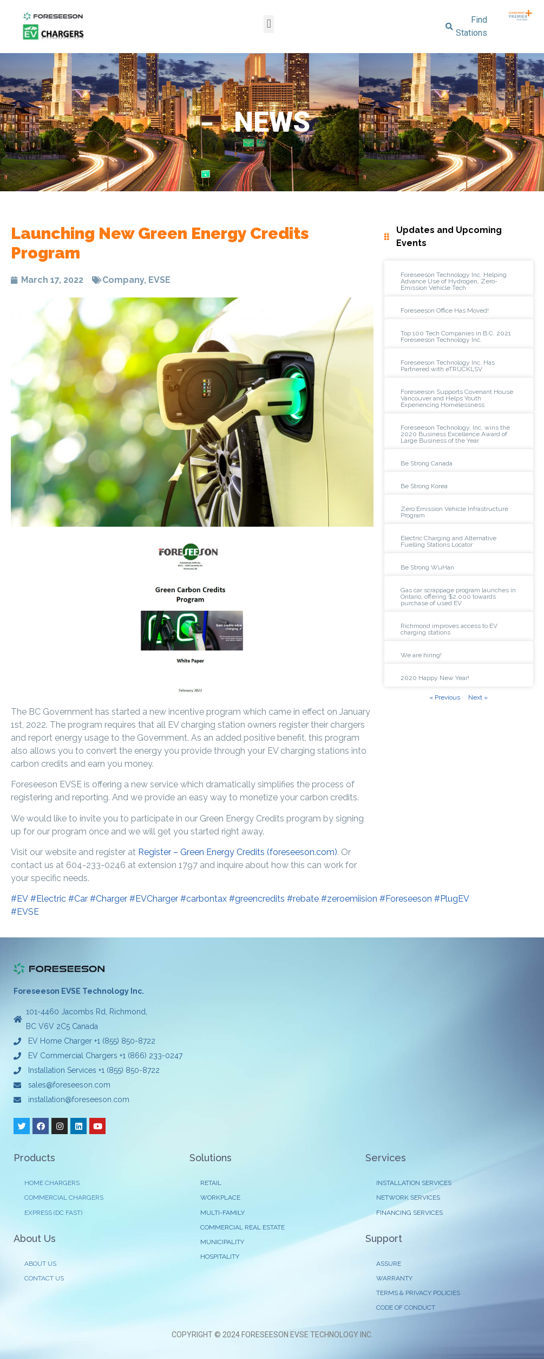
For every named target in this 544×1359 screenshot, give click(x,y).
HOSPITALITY (219, 1256)
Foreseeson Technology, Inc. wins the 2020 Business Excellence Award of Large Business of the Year (455, 434)
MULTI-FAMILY (222, 1212)
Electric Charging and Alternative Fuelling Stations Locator (448, 541)
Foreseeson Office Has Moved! (445, 310)
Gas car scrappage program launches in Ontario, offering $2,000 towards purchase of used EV (458, 596)
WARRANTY (394, 1278)
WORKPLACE (220, 1197)
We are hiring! (421, 655)
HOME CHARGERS (52, 1183)
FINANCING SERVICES (409, 1212)
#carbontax (203, 899)
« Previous (444, 697)
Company (123, 280)
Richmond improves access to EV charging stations (449, 629)
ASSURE (388, 1263)
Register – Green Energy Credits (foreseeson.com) (237, 852)
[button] (269, 24)
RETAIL (210, 1183)
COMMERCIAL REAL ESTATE (242, 1227)
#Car (78, 899)
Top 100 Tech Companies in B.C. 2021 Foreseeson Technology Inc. (456, 336)
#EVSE (25, 912)
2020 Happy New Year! (435, 678)
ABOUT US (40, 1263)
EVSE (159, 280)
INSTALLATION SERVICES (413, 1183)
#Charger (108, 899)
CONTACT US (44, 1278)
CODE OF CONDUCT (405, 1307)
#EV (19, 899)
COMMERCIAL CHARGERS (63, 1197)
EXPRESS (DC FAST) (53, 1212)
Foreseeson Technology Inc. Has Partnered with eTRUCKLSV (448, 366)
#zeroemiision (349, 899)
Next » (478, 697)
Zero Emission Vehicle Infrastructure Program (454, 512)
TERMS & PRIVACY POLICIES (418, 1293)
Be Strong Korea (424, 486)
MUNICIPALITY (222, 1242)
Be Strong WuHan (427, 567)
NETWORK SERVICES (408, 1197)
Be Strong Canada (427, 463)
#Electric (48, 899)
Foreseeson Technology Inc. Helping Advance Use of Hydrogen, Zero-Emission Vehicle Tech (454, 281)
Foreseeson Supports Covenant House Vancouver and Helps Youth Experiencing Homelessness (457, 398)
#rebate (303, 899)
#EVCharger (153, 899)
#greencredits (257, 899)
